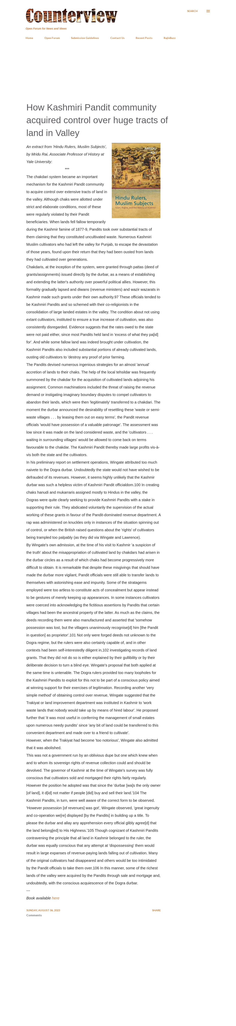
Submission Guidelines (85, 37)
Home (29, 37)
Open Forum (52, 37)
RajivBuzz (170, 37)
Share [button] (156, 910)
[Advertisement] (118, 70)
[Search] (192, 11)
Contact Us (117, 37)
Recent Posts (144, 37)
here (55, 898)
